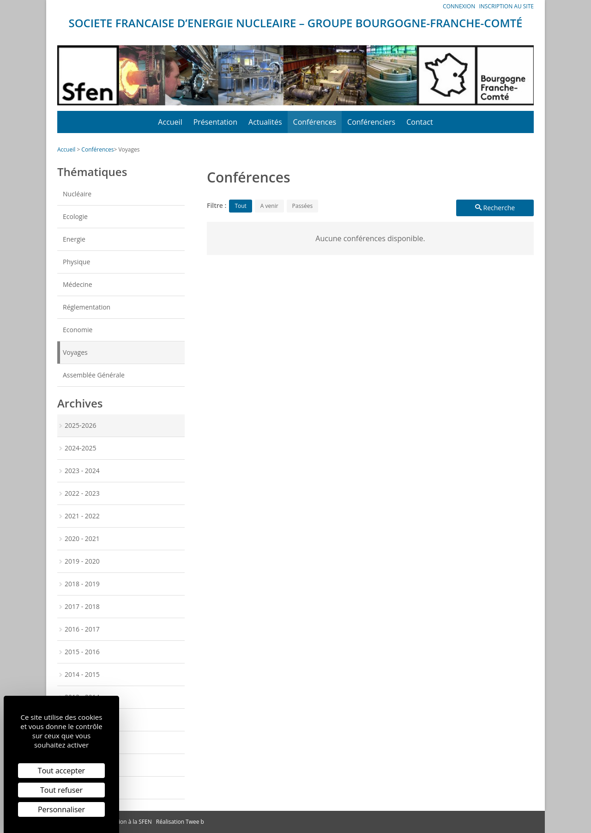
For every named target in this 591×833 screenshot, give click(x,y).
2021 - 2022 (82, 515)
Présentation (215, 122)
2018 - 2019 (82, 583)
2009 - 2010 (82, 787)
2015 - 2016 (82, 651)
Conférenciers (371, 122)
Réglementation (86, 307)
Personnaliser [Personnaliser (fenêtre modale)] (61, 809)
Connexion (459, 6)
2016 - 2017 (82, 629)
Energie (74, 239)
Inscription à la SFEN (125, 822)
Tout (240, 206)
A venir (269, 206)
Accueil (170, 122)
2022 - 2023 (82, 493)
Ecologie (75, 216)
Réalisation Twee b (180, 822)
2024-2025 (80, 448)
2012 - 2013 (82, 719)
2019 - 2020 (82, 561)
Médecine (77, 284)
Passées (302, 206)
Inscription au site (506, 6)
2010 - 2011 (82, 764)
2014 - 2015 (82, 674)
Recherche (495, 207)
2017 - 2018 (82, 606)
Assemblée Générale (94, 375)
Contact (419, 122)
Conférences (315, 122)
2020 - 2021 (82, 538)
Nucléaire (77, 193)
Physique (76, 261)
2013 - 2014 (82, 697)
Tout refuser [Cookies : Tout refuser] (61, 790)
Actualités (265, 122)
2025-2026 (80, 425)
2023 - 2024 (82, 470)
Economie (77, 329)
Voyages (128, 149)
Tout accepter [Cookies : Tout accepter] (61, 771)
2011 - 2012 (82, 742)
